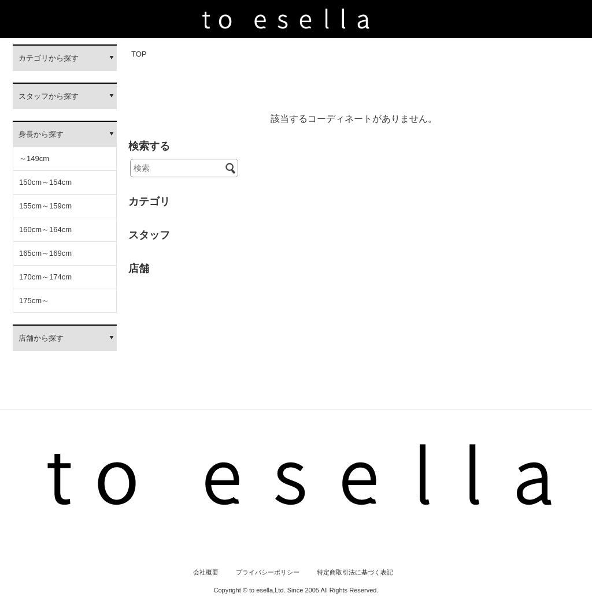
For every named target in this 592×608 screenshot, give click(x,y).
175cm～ (34, 300)
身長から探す (41, 134)
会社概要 (206, 572)
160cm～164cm (45, 229)
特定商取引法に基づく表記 (355, 572)
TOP (139, 54)
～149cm (34, 158)
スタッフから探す (48, 96)
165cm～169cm (45, 253)
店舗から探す (41, 338)
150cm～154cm (45, 182)
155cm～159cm (45, 206)
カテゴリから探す (48, 58)
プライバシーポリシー (267, 572)
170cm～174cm (45, 277)
